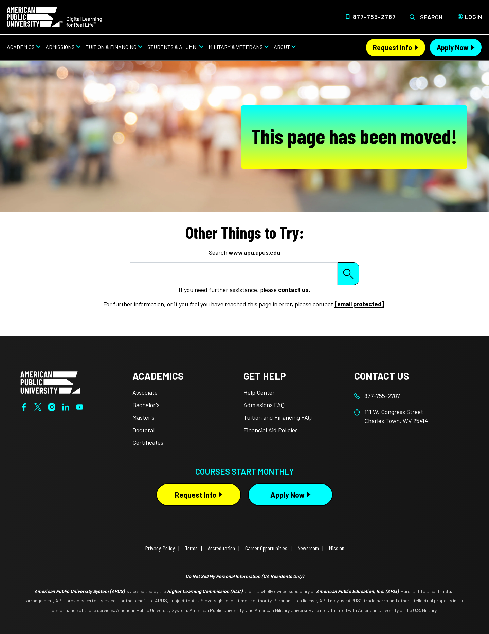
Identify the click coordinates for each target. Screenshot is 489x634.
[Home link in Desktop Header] (54, 16)
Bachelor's (146, 405)
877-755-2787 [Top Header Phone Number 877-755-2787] (374, 16)
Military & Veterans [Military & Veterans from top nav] (236, 47)
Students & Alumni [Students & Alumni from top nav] (172, 47)
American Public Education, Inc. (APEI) (357, 591)
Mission (336, 548)
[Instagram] (51, 406)
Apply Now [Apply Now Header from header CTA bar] (453, 47)
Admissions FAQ (264, 405)
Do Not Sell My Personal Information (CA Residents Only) (244, 576)
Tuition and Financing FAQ (277, 417)
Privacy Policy (160, 548)
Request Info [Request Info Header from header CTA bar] (392, 47)
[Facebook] (24, 406)
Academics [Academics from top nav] (21, 47)
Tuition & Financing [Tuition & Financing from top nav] (111, 47)
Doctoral (143, 430)
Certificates (147, 442)
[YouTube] (79, 406)
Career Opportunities (266, 548)
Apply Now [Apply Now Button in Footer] (287, 494)
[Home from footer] (50, 381)
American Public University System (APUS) (79, 591)
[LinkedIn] (65, 406)
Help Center (259, 392)
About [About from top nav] (282, 47)
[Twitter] (37, 406)
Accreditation (221, 548)
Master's (143, 417)
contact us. (294, 289)
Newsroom (308, 548)
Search (431, 17)
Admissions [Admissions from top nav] (60, 47)
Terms (191, 548)
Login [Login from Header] (473, 16)
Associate (145, 392)
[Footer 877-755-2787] (409, 395)
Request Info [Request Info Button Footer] (195, 494)
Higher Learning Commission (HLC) (204, 591)
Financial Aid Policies (270, 430)
